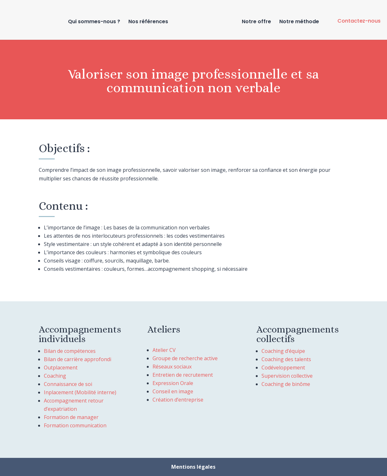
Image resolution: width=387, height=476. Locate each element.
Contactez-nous (359, 20)
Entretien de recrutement (183, 374)
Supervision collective (287, 375)
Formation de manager (71, 417)
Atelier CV (164, 350)
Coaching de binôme (285, 384)
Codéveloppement (283, 367)
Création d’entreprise (178, 399)
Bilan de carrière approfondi (77, 359)
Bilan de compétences (70, 350)
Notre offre (255, 21)
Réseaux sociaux (172, 366)
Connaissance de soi (68, 384)
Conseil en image (173, 391)
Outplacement (61, 367)
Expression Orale (173, 383)
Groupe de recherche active (185, 358)
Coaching (55, 375)
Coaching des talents (286, 359)
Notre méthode (298, 21)
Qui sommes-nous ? (95, 21)
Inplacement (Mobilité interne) (80, 392)
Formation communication (75, 425)
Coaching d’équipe (283, 350)
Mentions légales (193, 466)
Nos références (149, 21)
